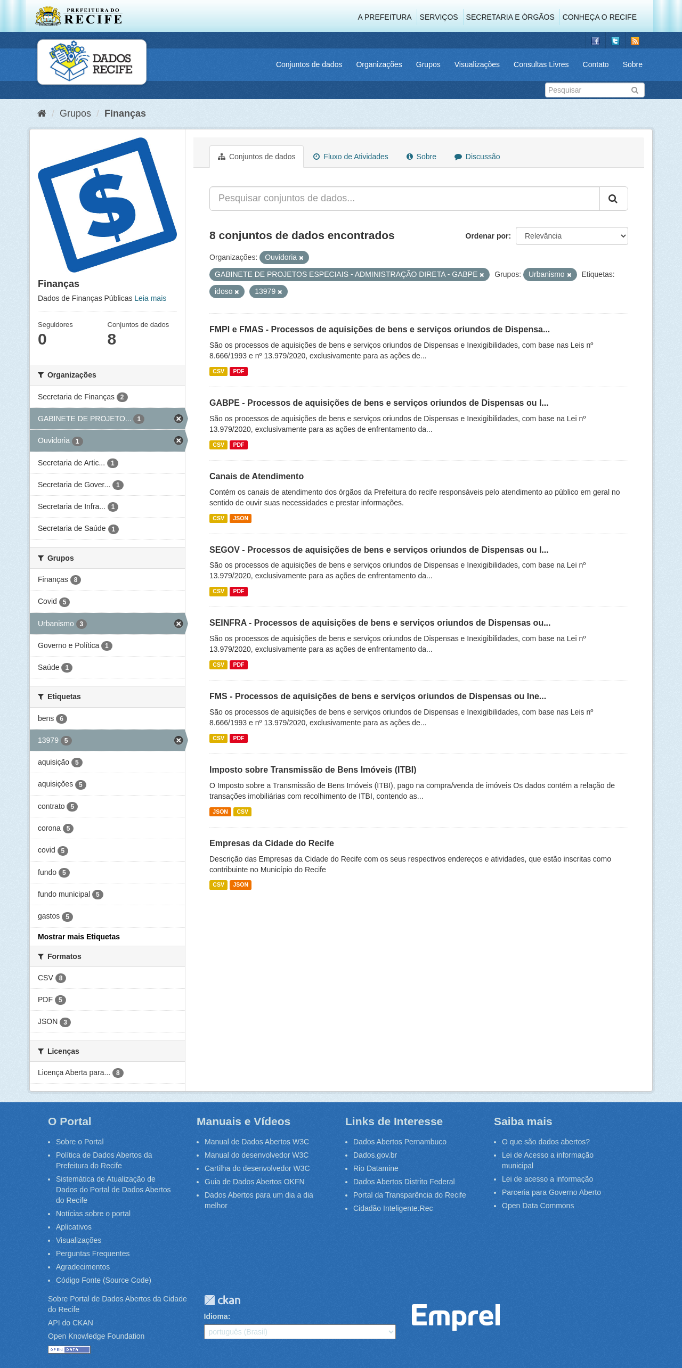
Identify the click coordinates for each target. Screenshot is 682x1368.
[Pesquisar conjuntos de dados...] (404, 198)
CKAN (222, 1300)
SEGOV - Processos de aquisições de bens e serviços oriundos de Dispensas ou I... (379, 549)
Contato (596, 64)
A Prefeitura (385, 17)
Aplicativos (74, 1227)
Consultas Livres (541, 64)
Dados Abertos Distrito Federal (404, 1181)
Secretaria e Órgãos (510, 17)
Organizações (379, 64)
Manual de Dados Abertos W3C (257, 1141)
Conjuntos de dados (309, 64)
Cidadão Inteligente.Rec (393, 1208)
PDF (238, 371)
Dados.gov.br (375, 1155)
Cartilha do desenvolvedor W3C (257, 1168)
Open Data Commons (538, 1205)
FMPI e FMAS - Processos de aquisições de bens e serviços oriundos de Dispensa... (379, 329)
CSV (218, 371)
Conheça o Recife (600, 17)
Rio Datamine (376, 1168)
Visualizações (477, 64)
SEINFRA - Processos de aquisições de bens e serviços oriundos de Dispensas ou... (380, 622)
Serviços (439, 17)
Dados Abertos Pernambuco (399, 1141)
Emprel (456, 1317)
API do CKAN (70, 1322)
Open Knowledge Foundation (96, 1336)
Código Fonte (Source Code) (103, 1280)
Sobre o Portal (80, 1141)
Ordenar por (487, 236)
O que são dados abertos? (546, 1141)
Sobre (633, 64)
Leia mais (150, 298)
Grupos (428, 64)
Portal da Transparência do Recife (409, 1195)
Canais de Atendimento (256, 476)
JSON (240, 518)
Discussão (477, 156)
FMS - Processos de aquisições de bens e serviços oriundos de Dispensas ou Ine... (377, 696)
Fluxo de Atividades (350, 156)
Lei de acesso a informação (547, 1179)
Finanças (125, 113)
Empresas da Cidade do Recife (271, 843)
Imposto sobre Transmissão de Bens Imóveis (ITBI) (313, 769)
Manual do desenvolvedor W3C (256, 1155)
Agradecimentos (83, 1267)
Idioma (216, 1316)
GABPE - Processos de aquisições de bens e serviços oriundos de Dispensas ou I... (379, 402)
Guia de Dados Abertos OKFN (255, 1181)
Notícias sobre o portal (93, 1213)
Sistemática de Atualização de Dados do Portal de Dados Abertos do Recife (113, 1190)
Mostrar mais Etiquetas (79, 936)
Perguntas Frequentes (93, 1253)
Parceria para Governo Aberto (551, 1192)
